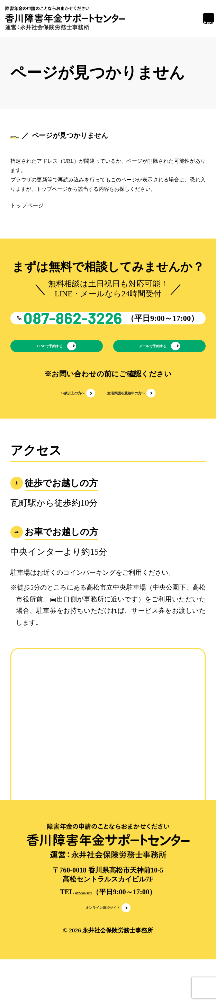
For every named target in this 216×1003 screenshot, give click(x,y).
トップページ (27, 205)
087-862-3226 (84, 930)
